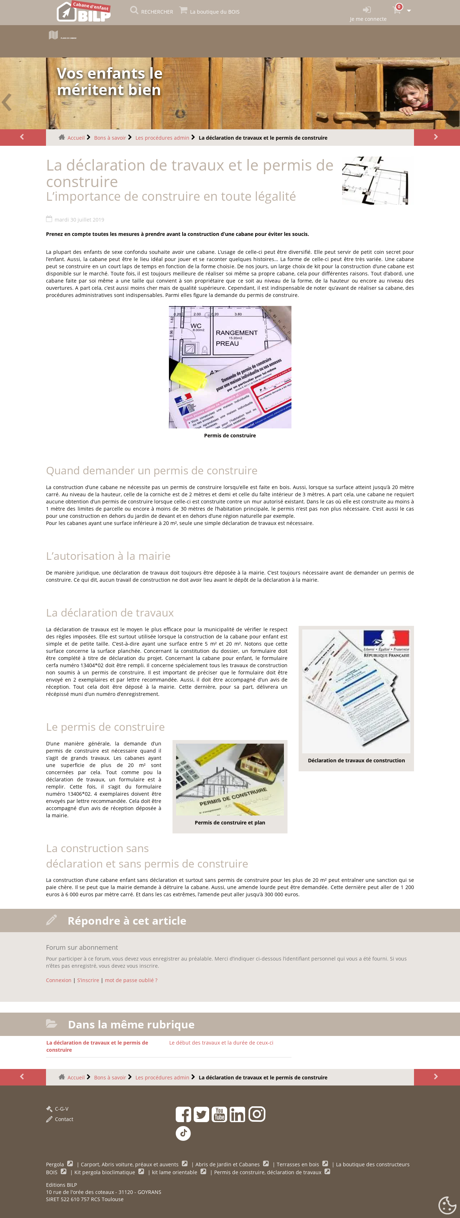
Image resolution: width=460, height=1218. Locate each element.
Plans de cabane (81, 37)
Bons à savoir (110, 137)
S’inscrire (88, 980)
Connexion (59, 980)
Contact (59, 1119)
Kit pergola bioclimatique (105, 1172)
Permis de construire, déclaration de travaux (268, 1172)
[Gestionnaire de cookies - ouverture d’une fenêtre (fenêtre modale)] (447, 1206)
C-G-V (57, 1108)
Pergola (55, 1164)
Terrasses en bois (299, 1164)
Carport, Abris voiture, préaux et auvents (130, 1164)
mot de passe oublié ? (131, 980)
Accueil (76, 137)
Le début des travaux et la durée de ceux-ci (221, 1042)
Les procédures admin (162, 137)
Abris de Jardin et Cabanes (228, 1164)
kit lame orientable (175, 1172)
